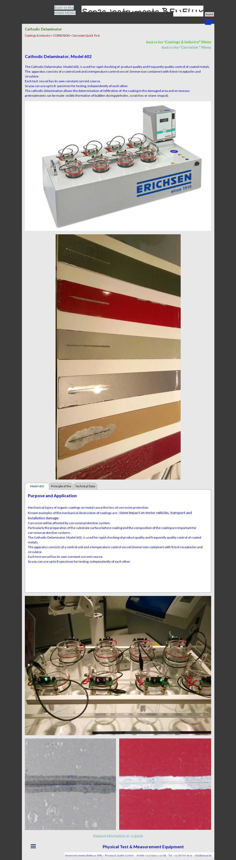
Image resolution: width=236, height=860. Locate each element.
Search (209, 14)
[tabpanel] (68, 10)
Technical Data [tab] (85, 486)
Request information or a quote (118, 836)
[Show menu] (208, 22)
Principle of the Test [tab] (61, 487)
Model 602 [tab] (37, 486)
